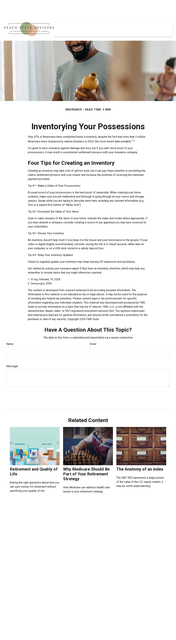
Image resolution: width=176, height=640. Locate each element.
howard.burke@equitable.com (23, 631)
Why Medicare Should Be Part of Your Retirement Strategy (86, 463)
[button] (69, 15)
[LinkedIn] (6, 3)
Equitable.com (117, 3)
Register (154, 3)
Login (167, 3)
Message (12, 355)
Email (93, 333)
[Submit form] (14, 386)
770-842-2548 (23, 612)
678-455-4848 (22, 608)
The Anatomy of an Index (139, 458)
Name (9, 333)
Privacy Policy (137, 3)
